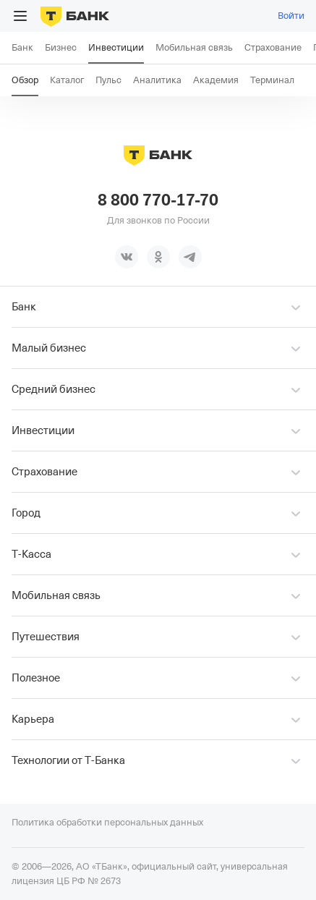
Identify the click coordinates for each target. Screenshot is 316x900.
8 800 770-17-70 (158, 200)
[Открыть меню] (20, 16)
